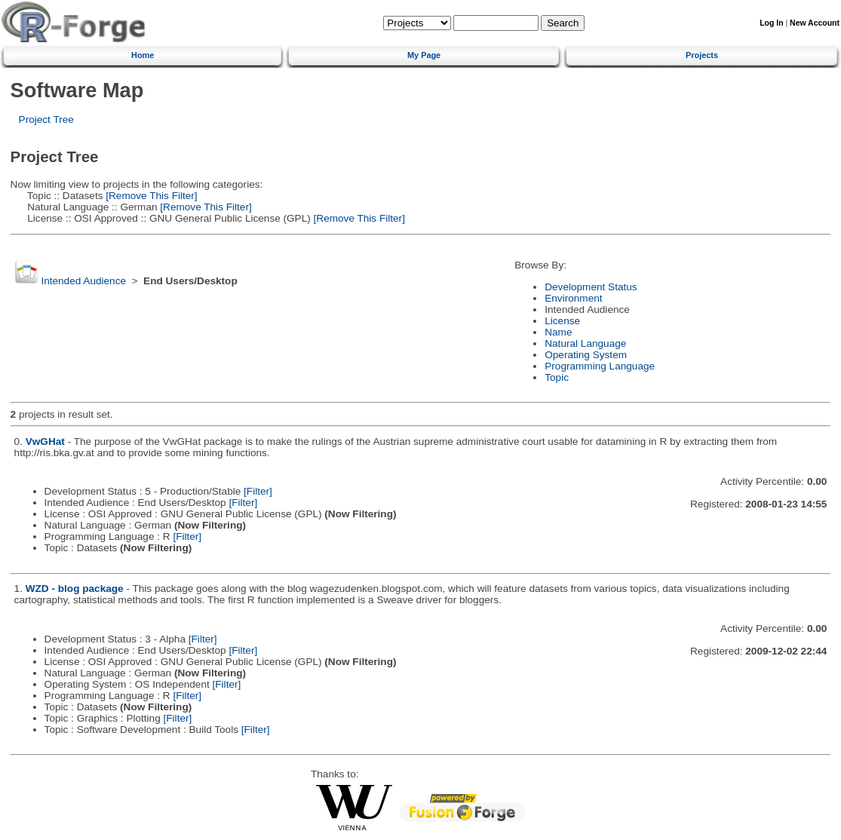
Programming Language (600, 366)
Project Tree (46, 119)
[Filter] (258, 491)
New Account (814, 23)
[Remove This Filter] (150, 195)
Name (558, 332)
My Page (423, 55)
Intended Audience (83, 281)
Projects (702, 55)
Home (142, 55)
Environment (573, 298)
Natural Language (585, 343)
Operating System (586, 354)
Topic (557, 377)
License (562, 320)
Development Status (591, 287)
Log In (771, 23)
